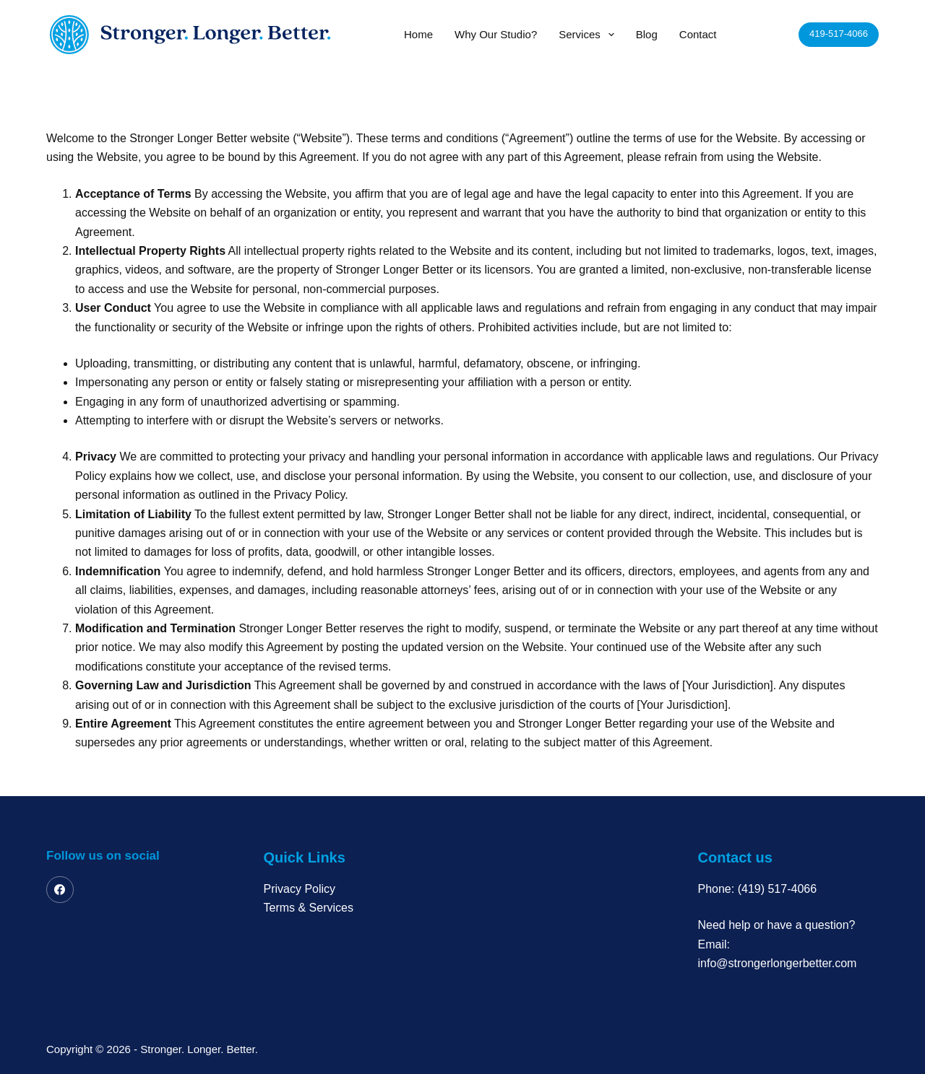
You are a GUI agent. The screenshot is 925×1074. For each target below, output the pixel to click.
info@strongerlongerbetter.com (777, 963)
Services (589, 34)
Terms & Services (308, 907)
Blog (647, 34)
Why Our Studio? (496, 34)
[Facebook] (60, 890)
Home (418, 34)
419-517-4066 (838, 33)
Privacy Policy (300, 889)
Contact (698, 34)
